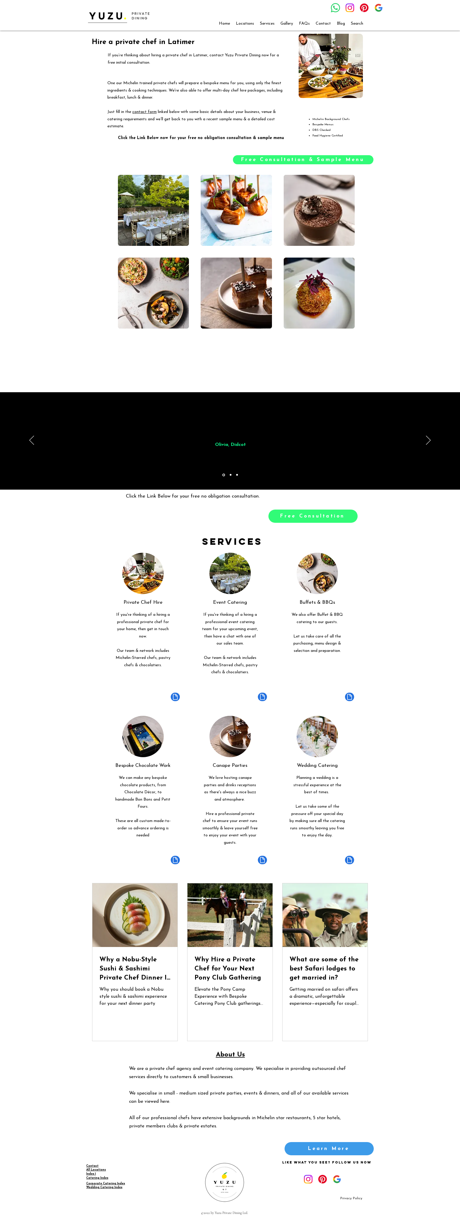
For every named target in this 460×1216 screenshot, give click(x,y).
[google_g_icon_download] (378, 7)
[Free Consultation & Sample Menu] (303, 159)
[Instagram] (350, 7)
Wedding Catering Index (104, 1187)
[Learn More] (329, 1148)
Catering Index (97, 1178)
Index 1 (91, 1174)
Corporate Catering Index (105, 1183)
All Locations (96, 1169)
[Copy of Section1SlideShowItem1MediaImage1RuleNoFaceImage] (230, 475)
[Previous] (31, 441)
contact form (144, 112)
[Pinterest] (364, 7)
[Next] (428, 441)
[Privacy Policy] (351, 1198)
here (164, 1101)
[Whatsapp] (335, 7)
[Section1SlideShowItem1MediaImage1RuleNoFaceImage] (223, 474)
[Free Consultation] (313, 516)
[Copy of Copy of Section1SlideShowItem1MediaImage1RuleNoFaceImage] (237, 475)
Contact (92, 1166)
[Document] (175, 697)
